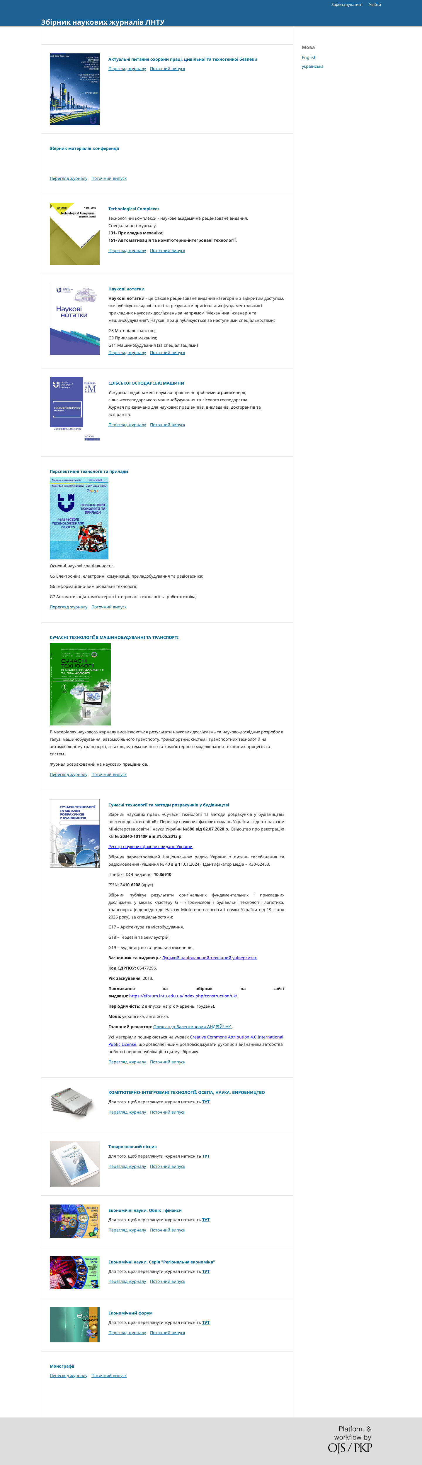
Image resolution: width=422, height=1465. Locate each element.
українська (313, 66)
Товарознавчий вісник (132, 1146)
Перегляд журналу (127, 68)
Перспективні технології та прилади (89, 471)
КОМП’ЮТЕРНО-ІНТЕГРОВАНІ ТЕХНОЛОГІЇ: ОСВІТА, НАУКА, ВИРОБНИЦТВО (186, 1092)
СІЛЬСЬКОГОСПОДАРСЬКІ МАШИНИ (146, 383)
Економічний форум (130, 1313)
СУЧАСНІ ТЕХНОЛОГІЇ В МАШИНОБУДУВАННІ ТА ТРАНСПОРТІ (114, 637)
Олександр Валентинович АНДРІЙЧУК (192, 1026)
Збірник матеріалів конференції (84, 148)
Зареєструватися (346, 4)
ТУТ (206, 1101)
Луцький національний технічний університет (209, 957)
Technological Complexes (133, 209)
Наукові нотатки (126, 289)
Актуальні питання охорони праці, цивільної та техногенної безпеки (182, 59)
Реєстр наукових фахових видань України (150, 846)
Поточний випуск (167, 68)
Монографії (62, 1366)
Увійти (375, 4)
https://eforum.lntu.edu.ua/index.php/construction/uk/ (183, 996)
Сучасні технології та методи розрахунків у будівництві (168, 805)
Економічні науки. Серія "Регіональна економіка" (161, 1262)
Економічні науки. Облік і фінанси (145, 1210)
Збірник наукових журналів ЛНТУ (103, 22)
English (309, 57)
